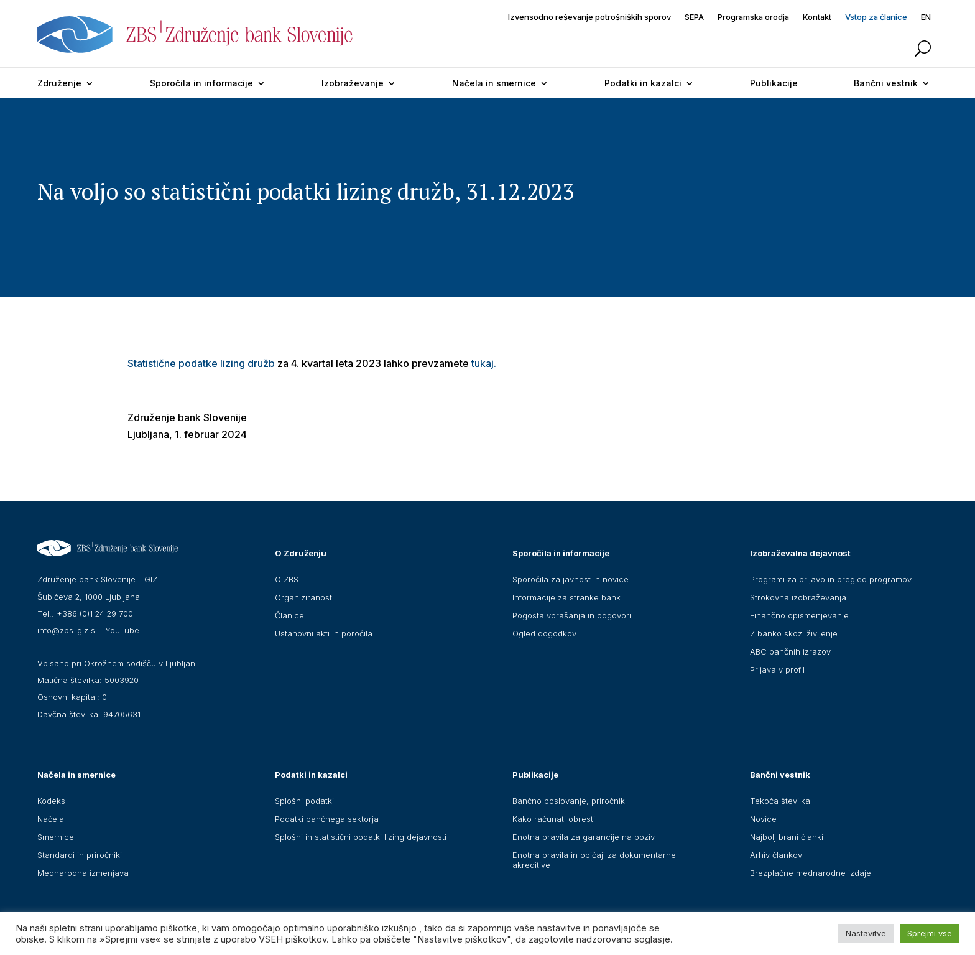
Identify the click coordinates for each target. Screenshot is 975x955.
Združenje (59, 83)
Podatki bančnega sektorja (327, 819)
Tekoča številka (780, 801)
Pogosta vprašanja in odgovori (571, 615)
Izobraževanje (352, 83)
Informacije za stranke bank (566, 597)
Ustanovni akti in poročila (323, 633)
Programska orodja (753, 17)
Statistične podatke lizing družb (202, 363)
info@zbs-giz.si (67, 630)
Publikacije (774, 83)
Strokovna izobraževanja (798, 597)
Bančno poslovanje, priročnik (568, 801)
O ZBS (286, 579)
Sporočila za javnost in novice (570, 579)
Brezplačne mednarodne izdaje (810, 873)
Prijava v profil (777, 669)
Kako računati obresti (553, 819)
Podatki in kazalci (643, 83)
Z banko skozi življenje (794, 633)
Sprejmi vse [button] (929, 933)
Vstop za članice (876, 17)
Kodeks (51, 801)
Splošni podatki (304, 801)
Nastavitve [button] (866, 933)
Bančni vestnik (886, 83)
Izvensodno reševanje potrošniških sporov (589, 17)
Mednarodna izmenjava (83, 873)
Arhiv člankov (776, 855)
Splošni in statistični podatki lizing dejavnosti (360, 837)
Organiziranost (303, 597)
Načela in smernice (494, 83)
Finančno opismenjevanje (799, 615)
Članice (289, 615)
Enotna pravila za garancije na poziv (583, 837)
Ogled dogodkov (544, 633)
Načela (50, 819)
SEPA (694, 17)
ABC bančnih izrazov (790, 651)
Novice (763, 819)
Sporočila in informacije (201, 83)
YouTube (122, 630)
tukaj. (482, 363)
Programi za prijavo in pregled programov (831, 579)
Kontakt (817, 17)
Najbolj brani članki (786, 837)
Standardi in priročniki (79, 855)
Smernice (55, 837)
